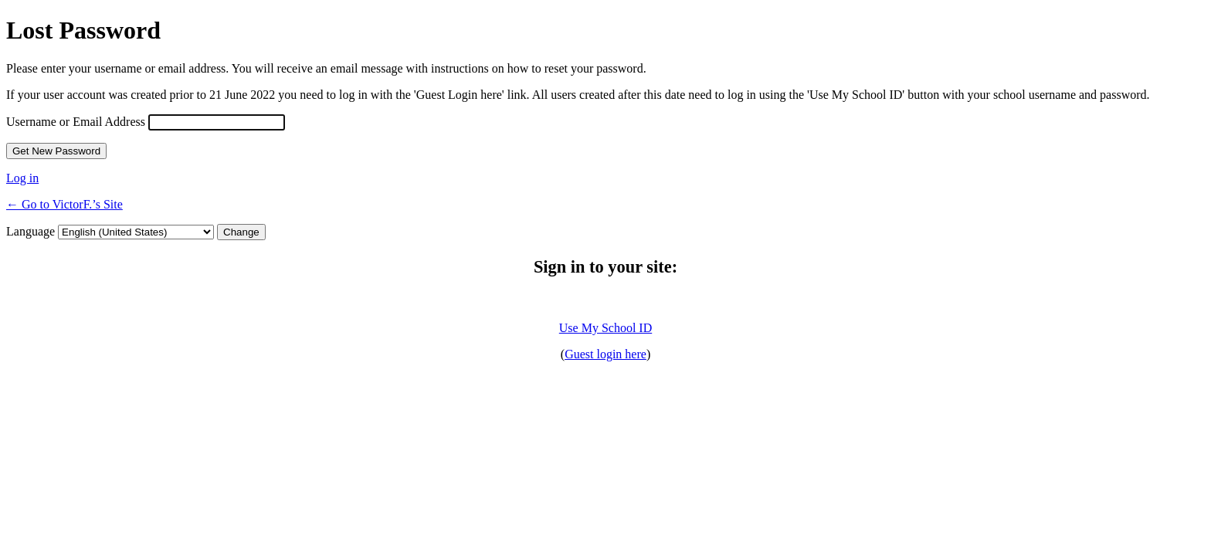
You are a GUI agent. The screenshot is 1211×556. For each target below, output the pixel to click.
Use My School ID (605, 327)
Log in (22, 178)
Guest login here (605, 354)
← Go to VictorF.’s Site (64, 204)
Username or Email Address (75, 121)
